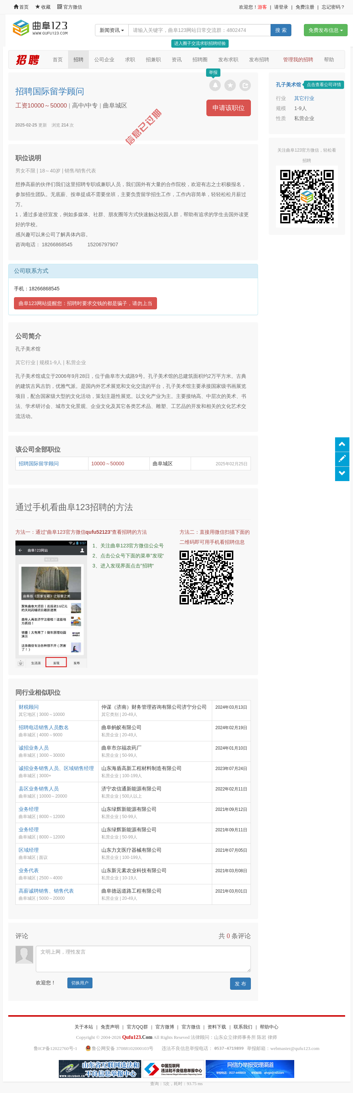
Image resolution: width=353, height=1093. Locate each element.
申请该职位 (229, 107)
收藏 (43, 7)
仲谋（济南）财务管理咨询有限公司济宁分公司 (154, 707)
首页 (21, 7)
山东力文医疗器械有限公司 (131, 850)
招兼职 (153, 59)
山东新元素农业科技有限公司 (134, 870)
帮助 (329, 59)
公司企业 (104, 59)
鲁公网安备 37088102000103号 (120, 1048)
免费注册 (305, 7)
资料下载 (216, 1027)
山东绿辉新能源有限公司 (129, 809)
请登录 (281, 7)
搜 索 (281, 30)
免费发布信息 (326, 30)
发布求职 (228, 59)
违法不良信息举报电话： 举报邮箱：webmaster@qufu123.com (240, 1048)
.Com (137, 1037)
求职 (130, 59)
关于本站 (84, 1027)
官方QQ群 (137, 1027)
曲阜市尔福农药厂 (121, 748)
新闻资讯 (112, 30)
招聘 (78, 59)
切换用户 (80, 982)
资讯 (177, 59)
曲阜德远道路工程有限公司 (131, 891)
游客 (262, 7)
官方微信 (69, 7)
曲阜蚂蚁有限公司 (121, 727)
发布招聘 (259, 59)
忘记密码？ (333, 7)
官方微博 (165, 1027)
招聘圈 (199, 59)
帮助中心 (269, 1027)
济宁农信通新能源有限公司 (131, 789)
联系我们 (243, 1027)
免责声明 (110, 1027)
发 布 (240, 984)
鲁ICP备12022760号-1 (55, 1048)
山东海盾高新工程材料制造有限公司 (141, 768)
